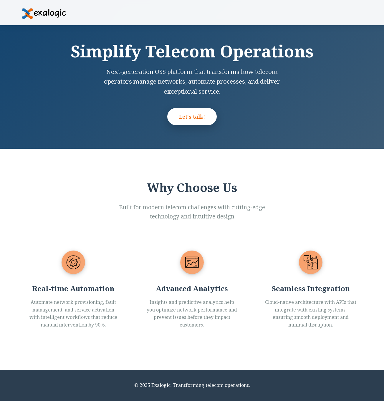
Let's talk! (192, 116)
